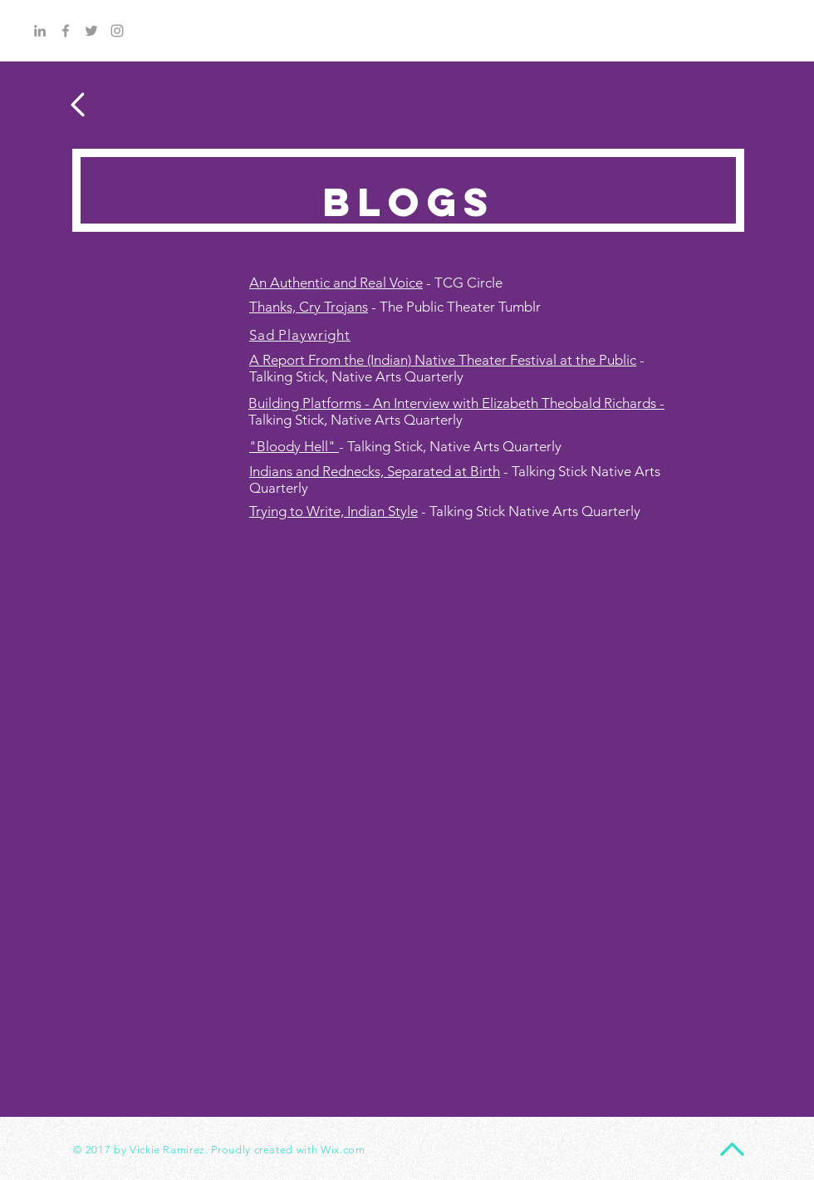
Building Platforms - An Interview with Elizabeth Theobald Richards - (456, 403)
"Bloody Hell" (294, 446)
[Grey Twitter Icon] (91, 30)
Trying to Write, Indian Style (333, 511)
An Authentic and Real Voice (336, 282)
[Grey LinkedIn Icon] (40, 30)
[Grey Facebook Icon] (65, 30)
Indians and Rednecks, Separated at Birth (374, 471)
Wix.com (343, 1149)
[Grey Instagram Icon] (117, 30)
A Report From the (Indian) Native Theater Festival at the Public (442, 360)
